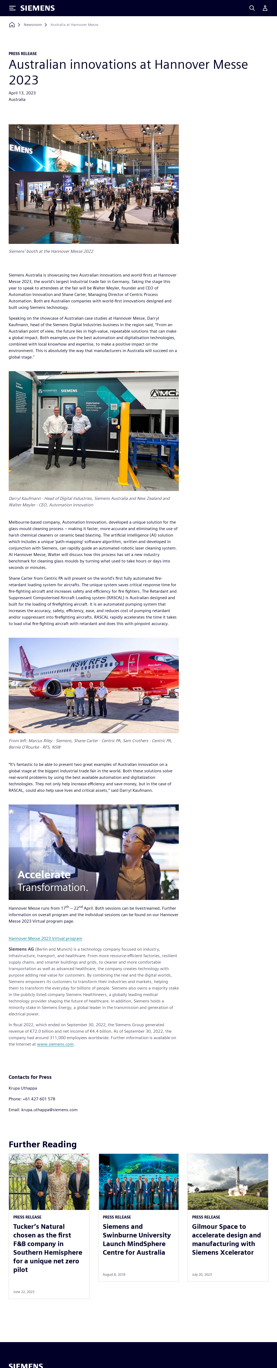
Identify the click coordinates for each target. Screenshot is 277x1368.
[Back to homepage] (12, 24)
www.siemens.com (55, 1044)
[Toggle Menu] (12, 8)
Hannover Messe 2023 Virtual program (45, 938)
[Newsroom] (33, 25)
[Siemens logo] (38, 8)
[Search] (252, 8)
